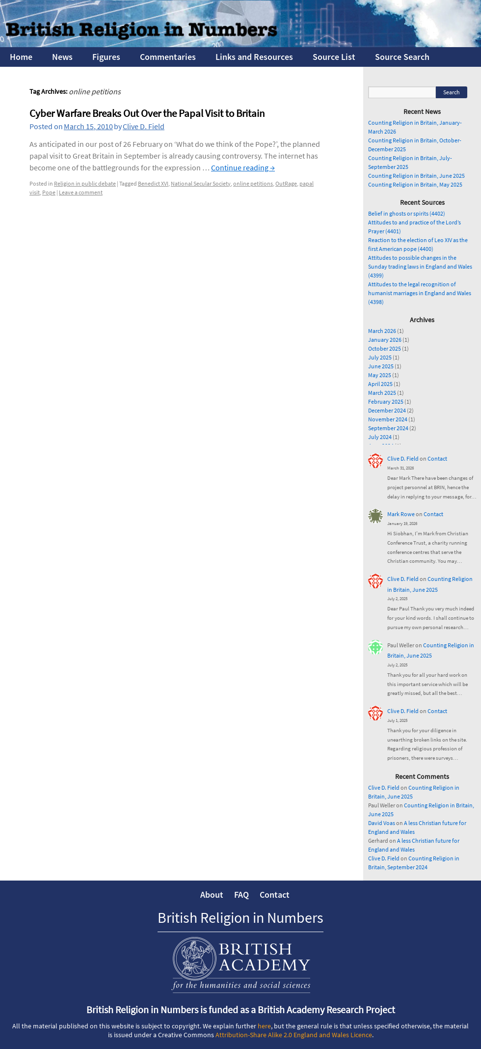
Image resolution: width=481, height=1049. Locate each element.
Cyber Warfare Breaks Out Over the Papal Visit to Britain (147, 113)
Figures (106, 56)
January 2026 (384, 339)
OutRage (286, 183)
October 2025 (384, 348)
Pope (48, 192)
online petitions (253, 183)
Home (21, 56)
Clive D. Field (143, 126)
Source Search (402, 56)
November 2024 (387, 419)
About (211, 894)
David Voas (381, 823)
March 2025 (382, 392)
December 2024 (387, 410)
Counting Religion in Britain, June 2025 (416, 175)
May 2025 (379, 375)
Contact (437, 458)
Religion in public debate (85, 183)
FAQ (241, 894)
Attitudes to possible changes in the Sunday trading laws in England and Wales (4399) (420, 266)
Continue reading (243, 167)
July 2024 (380, 437)
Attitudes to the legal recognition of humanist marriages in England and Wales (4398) (419, 292)
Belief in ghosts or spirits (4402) (406, 213)
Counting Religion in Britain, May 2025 (415, 184)
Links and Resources (254, 56)
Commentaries (168, 56)
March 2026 (382, 330)
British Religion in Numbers (240, 917)
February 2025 (385, 401)
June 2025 (381, 366)
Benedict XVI (153, 183)
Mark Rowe (401, 514)
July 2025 (380, 357)
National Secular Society (201, 183)
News (62, 56)
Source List (334, 56)
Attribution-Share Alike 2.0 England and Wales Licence (293, 1034)
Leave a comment (81, 192)
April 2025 (380, 383)
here (264, 1025)
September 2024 (388, 428)
